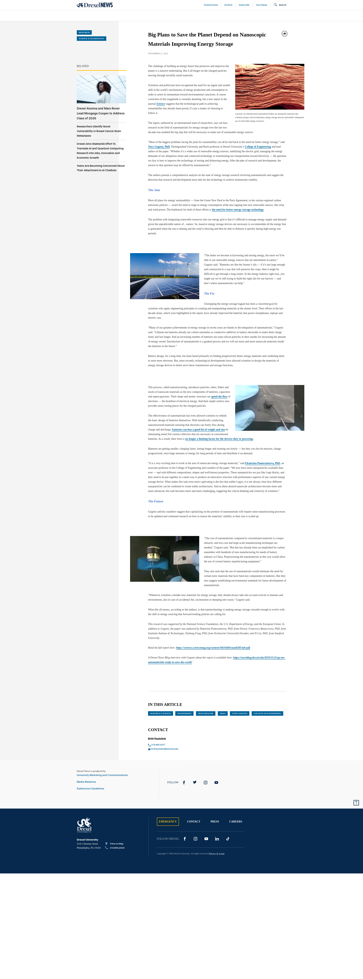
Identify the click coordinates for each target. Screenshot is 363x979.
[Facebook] (184, 782)
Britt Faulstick (157, 738)
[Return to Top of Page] (356, 802)
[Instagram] (205, 782)
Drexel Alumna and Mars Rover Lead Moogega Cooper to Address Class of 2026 (101, 113)
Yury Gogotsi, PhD (159, 146)
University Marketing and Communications (102, 775)
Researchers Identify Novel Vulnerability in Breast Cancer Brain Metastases (99, 131)
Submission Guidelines (90, 788)
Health (224, 15)
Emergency (168, 821)
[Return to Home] (95, 5)
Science (160, 103)
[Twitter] (195, 782)
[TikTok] (228, 839)
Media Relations (86, 781)
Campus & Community (292, 15)
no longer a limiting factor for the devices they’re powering (219, 438)
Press (215, 821)
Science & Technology (137, 15)
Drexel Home (211, 5)
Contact (193, 821)
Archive (228, 5)
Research (84, 32)
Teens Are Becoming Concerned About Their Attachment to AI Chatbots (101, 168)
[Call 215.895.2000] (115, 848)
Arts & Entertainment (94, 15)
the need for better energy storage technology (238, 209)
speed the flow (219, 396)
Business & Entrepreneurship (187, 15)
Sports (323, 15)
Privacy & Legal (216, 853)
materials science (160, 713)
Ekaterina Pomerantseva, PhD (262, 463)
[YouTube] (216, 782)
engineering (184, 713)
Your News (261, 5)
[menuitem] (94, 15)
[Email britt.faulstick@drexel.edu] (179, 749)
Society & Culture (253, 15)
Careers (235, 821)
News (223, 713)
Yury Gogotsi (239, 713)
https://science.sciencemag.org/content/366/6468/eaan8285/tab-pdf (213, 647)
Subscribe (244, 5)
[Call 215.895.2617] (179, 745)
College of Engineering (258, 146)
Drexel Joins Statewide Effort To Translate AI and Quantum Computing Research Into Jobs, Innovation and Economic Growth (100, 150)
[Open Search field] (280, 5)
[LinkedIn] (217, 839)
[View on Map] (115, 844)
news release (205, 713)
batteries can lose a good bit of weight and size (198, 429)
